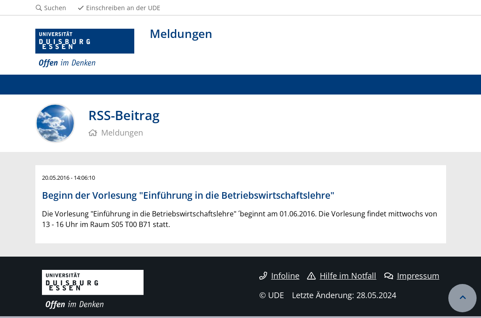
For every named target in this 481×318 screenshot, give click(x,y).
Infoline (279, 275)
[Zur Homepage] (85, 48)
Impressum (411, 275)
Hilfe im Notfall (341, 275)
